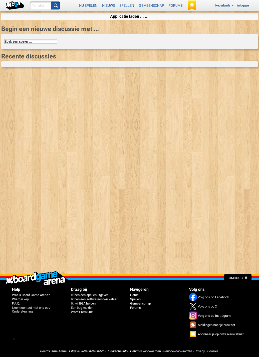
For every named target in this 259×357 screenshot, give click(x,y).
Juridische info (117, 351)
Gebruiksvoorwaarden (145, 351)
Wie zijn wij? (20, 299)
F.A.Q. (16, 303)
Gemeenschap (151, 5)
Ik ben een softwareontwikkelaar (94, 299)
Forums (176, 5)
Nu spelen (88, 5)
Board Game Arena (53, 351)
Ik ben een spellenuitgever (89, 295)
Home (134, 295)
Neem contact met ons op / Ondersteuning (31, 309)
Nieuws (108, 5)
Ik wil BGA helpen (83, 303)
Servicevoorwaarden (177, 351)
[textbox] (30, 41)
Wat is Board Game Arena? (31, 295)
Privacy (200, 351)
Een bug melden (82, 308)
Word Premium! (82, 312)
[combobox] (30, 41)
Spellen (126, 5)
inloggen (243, 5)
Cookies (213, 351)
